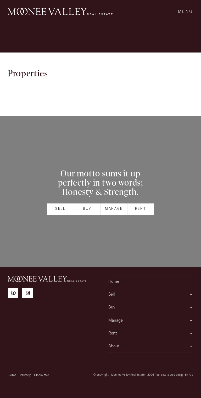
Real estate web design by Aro (174, 375)
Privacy (25, 375)
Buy (87, 209)
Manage (114, 209)
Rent (140, 209)
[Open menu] (185, 12)
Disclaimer (41, 375)
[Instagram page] (28, 294)
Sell (60, 209)
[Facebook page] (15, 294)
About (114, 346)
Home (113, 282)
